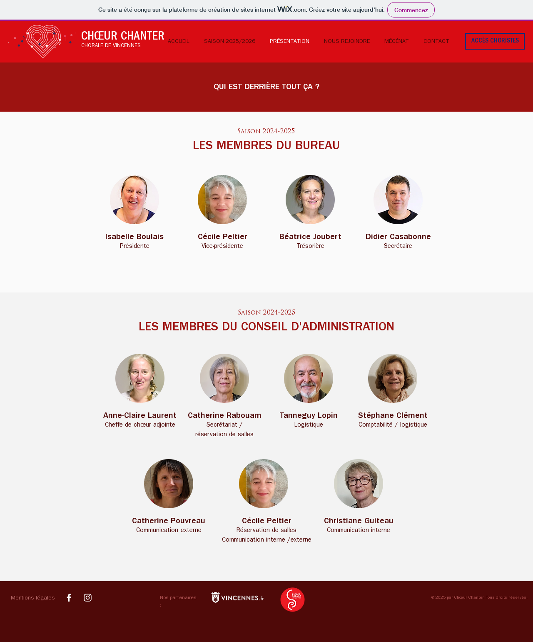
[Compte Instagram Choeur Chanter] (87, 597)
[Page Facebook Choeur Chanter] (69, 597)
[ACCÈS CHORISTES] (495, 41)
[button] (34, 598)
